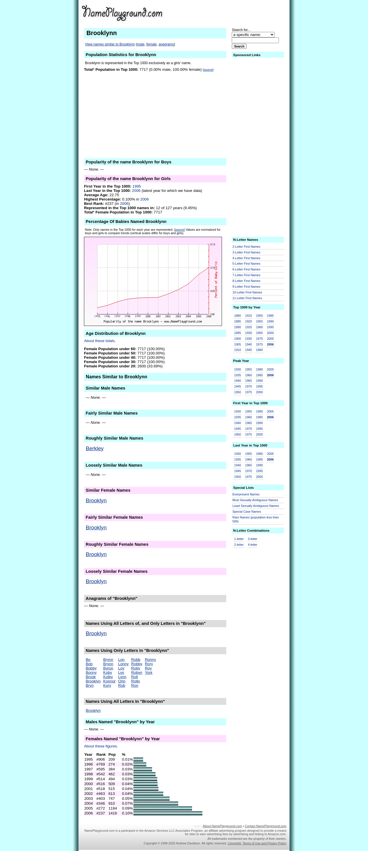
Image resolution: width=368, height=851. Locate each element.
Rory (149, 664)
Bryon (108, 664)
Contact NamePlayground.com (265, 826)
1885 (237, 321)
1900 (237, 338)
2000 (270, 333)
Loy (121, 668)
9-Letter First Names (246, 286)
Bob (89, 664)
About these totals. (100, 341)
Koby (107, 672)
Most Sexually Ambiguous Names (255, 500)
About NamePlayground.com (222, 826)
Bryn (89, 685)
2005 (270, 338)
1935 (248, 338)
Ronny (150, 659)
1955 (259, 321)
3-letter (252, 539)
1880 (237, 315)
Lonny (123, 664)
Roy (148, 668)
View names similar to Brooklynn (110, 44)
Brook (91, 677)
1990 (270, 321)
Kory (107, 685)
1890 (237, 327)
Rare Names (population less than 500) (256, 519)
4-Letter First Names (246, 258)
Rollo (135, 681)
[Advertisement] (241, 12)
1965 (259, 333)
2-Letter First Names (246, 246)
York (148, 672)
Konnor (109, 681)
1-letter (239, 539)
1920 (248, 321)
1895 (237, 333)
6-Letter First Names (246, 269)
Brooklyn (96, 500)
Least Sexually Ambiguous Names (256, 505)
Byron (108, 668)
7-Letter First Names (246, 275)
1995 (137, 186)
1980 (259, 350)
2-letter (239, 544)
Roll (134, 677)
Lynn (122, 677)
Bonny (91, 672)
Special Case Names (247, 511)
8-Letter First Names (246, 281)
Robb (135, 659)
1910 (237, 350)
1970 (259, 338)
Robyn (136, 672)
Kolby (108, 677)
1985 (270, 315)
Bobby (91, 668)
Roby (135, 668)
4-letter (252, 544)
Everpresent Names (246, 494)
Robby (136, 664)
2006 (136, 190)
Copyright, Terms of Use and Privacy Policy (257, 843)
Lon (121, 659)
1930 (248, 333)
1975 (259, 344)
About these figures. (101, 746)
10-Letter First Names (247, 292)
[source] (208, 69)
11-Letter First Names (247, 298)
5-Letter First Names (246, 263)
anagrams (166, 44)
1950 (259, 315)
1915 (248, 315)
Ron (134, 685)
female (151, 44)
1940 (248, 344)
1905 (237, 344)
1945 (248, 350)
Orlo (121, 681)
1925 (248, 327)
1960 (259, 327)
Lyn (121, 672)
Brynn (108, 659)
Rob (121, 685)
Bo (88, 659)
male (140, 44)
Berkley (94, 448)
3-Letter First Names (246, 252)
